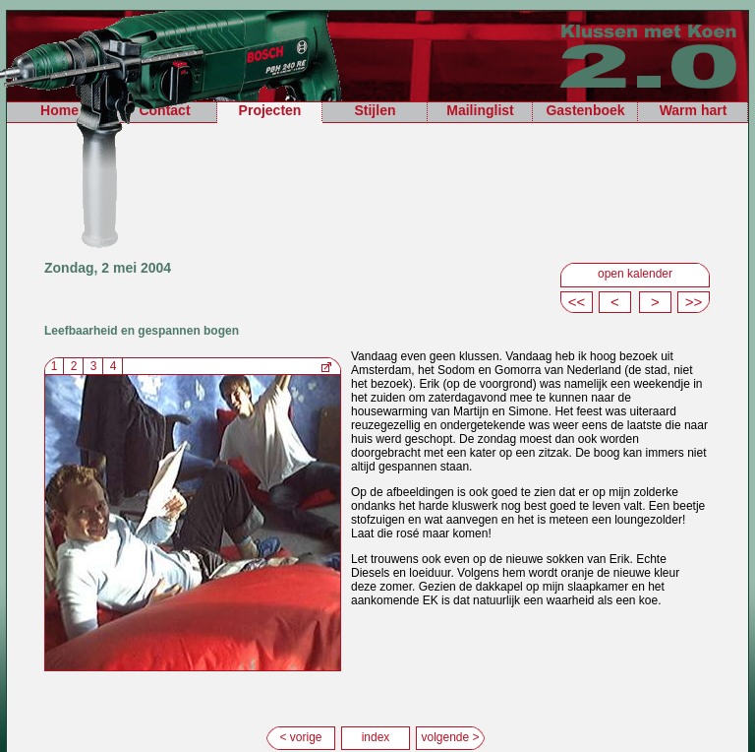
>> (694, 301)
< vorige (300, 737)
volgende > (450, 737)
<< (577, 301)
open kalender (635, 274)
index (376, 737)
